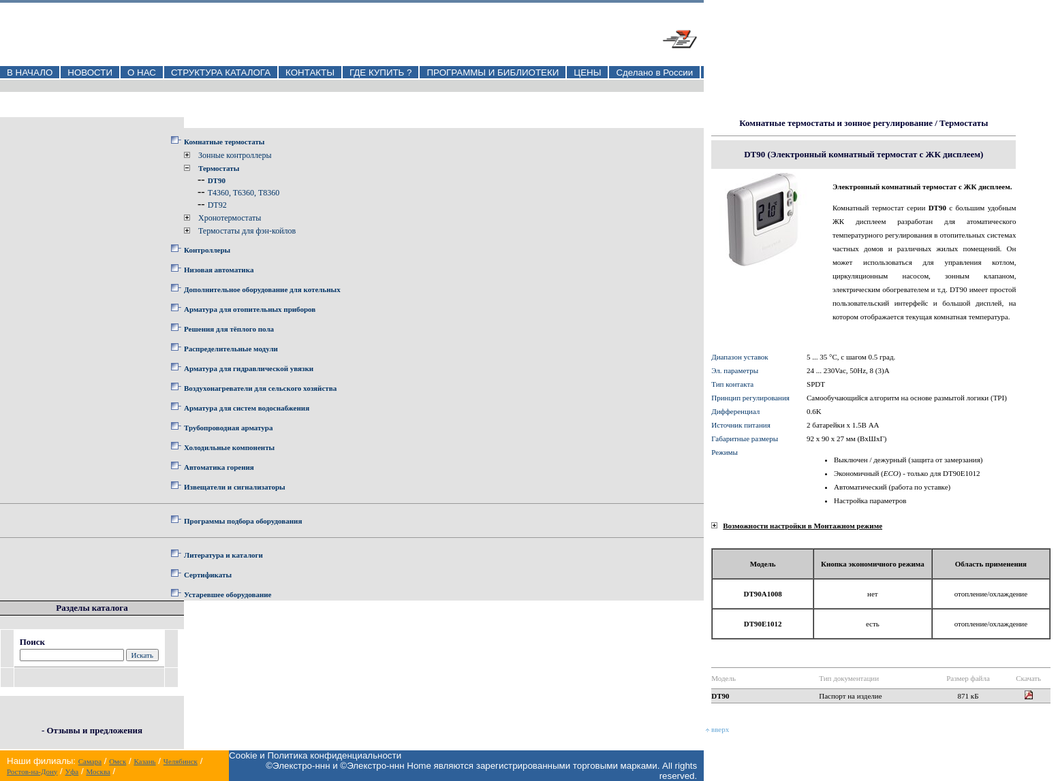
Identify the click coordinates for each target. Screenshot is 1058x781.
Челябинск (181, 761)
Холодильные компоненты (229, 447)
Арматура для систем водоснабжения (246, 408)
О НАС (141, 72)
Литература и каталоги (223, 555)
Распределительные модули (231, 349)
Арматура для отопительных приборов (249, 309)
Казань (144, 761)
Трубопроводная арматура (228, 428)
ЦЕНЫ (587, 72)
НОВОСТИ (89, 72)
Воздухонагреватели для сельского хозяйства (260, 388)
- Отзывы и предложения (92, 730)
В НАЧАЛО (29, 72)
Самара (90, 761)
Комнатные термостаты (224, 142)
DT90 (216, 180)
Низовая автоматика (218, 270)
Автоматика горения (219, 467)
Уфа (71, 771)
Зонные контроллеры (234, 155)
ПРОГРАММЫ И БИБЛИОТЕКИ (492, 72)
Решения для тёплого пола (229, 329)
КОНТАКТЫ (309, 72)
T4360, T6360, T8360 (244, 192)
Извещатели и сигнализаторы (234, 487)
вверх (717, 729)
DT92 (217, 205)
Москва (98, 771)
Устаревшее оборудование (227, 594)
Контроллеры (207, 250)
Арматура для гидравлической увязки (248, 368)
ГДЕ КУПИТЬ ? (380, 72)
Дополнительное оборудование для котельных (262, 289)
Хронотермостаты (229, 218)
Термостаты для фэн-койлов (247, 231)
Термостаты (218, 168)
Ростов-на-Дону (32, 771)
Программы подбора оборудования (243, 521)
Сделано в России (654, 72)
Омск (117, 761)
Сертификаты (208, 575)
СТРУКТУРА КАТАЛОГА (220, 72)
